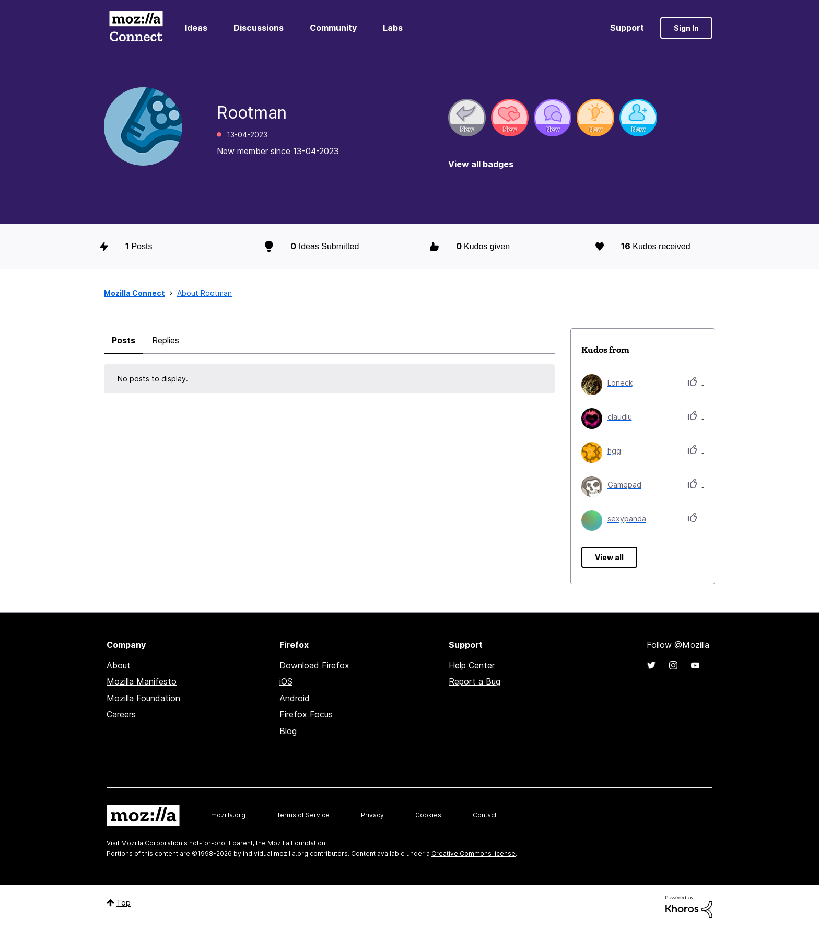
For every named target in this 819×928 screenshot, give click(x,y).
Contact (485, 815)
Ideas (196, 27)
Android (294, 698)
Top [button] (123, 902)
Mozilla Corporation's (154, 843)
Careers (121, 714)
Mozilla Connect (136, 28)
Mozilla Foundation (143, 698)
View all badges (480, 164)
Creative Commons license (473, 853)
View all (609, 557)
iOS (285, 681)
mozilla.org (228, 815)
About (119, 665)
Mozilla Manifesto (142, 681)
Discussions (258, 27)
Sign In (686, 28)
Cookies (428, 815)
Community (333, 27)
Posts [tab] (123, 340)
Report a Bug (474, 681)
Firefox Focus (306, 714)
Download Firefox (314, 665)
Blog (288, 731)
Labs (393, 27)
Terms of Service (303, 815)
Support (627, 27)
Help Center (472, 665)
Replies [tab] (165, 340)
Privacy (372, 815)
